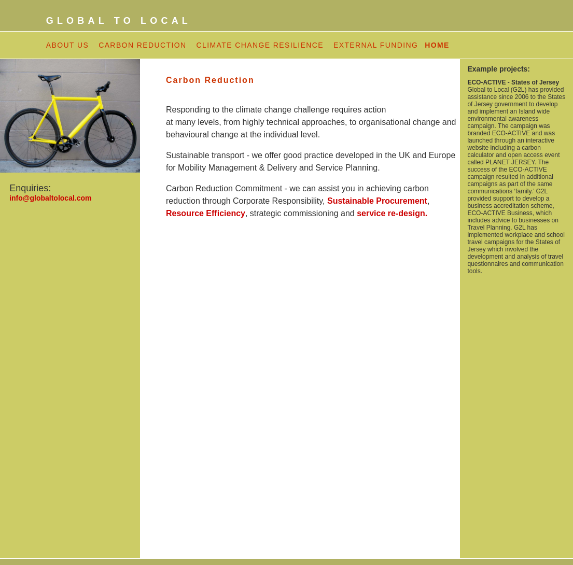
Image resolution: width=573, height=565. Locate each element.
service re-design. (392, 213)
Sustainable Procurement (377, 200)
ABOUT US (67, 45)
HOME (437, 45)
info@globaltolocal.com (50, 198)
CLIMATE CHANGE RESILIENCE (260, 45)
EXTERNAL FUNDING (377, 45)
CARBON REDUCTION (142, 45)
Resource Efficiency (205, 213)
